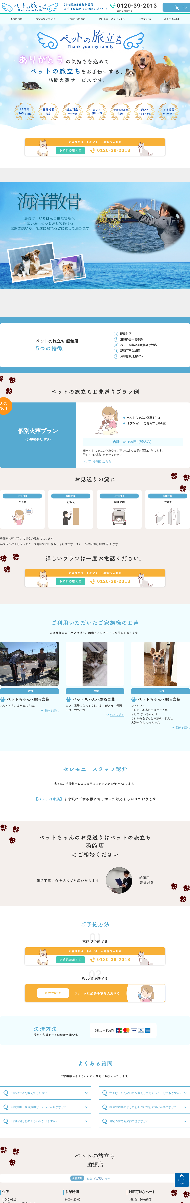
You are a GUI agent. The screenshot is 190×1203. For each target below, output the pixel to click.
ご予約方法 (145, 18)
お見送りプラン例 (45, 18)
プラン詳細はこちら (98, 461)
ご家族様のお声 (77, 18)
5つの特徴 (17, 18)
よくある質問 (171, 18)
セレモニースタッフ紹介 (112, 18)
